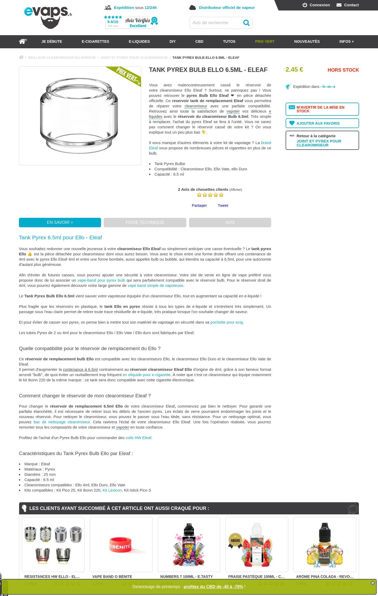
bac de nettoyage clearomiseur (62, 422)
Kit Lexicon (112, 490)
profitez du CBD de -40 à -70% (213, 586)
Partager (199, 205)
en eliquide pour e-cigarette (147, 374)
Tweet (223, 205)
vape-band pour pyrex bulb (101, 280)
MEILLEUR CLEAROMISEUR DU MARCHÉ (62, 58)
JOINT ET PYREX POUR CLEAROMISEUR (134, 58)
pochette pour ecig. (227, 322)
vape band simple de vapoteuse (155, 285)
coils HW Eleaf (138, 437)
